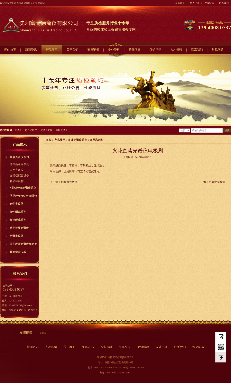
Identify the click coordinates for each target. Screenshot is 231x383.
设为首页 (180, 3)
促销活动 (155, 49)
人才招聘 (176, 49)
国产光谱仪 (16, 169)
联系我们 (224, 3)
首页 (48, 139)
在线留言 (209, 3)
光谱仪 (18, 130)
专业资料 (114, 49)
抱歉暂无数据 (69, 182)
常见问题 (218, 49)
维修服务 (135, 49)
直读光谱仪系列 (77, 139)
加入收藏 (194, 3)
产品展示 (52, 49)
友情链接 (26, 332)
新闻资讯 (31, 49)
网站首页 (10, 49)
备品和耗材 (16, 181)
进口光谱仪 (31, 130)
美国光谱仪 (62, 130)
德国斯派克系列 (19, 164)
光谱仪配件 (46, 130)
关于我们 (72, 49)
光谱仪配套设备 (19, 175)
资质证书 (93, 49)
